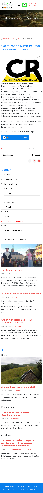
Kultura (6, 216)
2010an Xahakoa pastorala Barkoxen (21, 293)
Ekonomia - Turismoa (12, 179)
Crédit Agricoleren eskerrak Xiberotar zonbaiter (16, 321)
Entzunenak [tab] (8, 240)
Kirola (5, 212)
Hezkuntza (7, 175)
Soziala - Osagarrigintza (12, 230)
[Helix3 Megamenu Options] (19, 5)
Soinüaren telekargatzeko (11, 149)
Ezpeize (9, 189)
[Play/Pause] (24, 4)
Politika (6, 226)
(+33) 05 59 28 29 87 (12, 489)
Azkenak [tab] (22, 240)
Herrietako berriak (10, 184)
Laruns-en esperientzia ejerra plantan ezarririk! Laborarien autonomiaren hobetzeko (17, 443)
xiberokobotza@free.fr (31, 489)
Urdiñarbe (10, 202)
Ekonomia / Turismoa (21, 326)
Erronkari (9, 207)
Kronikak (17, 391)
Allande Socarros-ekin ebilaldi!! (18, 387)
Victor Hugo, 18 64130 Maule (28, 486)
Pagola (9, 193)
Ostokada (15, 419)
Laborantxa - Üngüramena (13, 221)
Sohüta (9, 198)
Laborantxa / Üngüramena (12, 38)
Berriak (14, 274)
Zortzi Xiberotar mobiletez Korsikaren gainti (16, 413)
